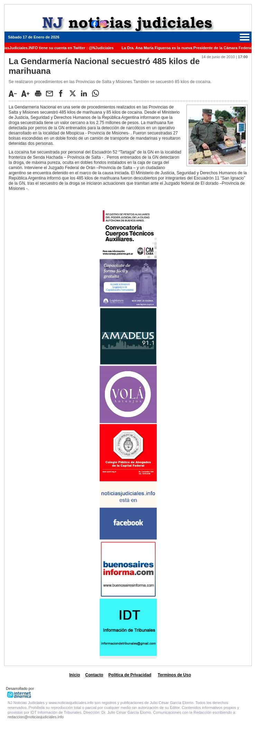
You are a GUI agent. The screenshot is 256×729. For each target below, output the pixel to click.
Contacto (94, 675)
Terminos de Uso (174, 675)
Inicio (74, 675)
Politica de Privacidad (129, 675)
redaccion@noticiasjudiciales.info (36, 717)
